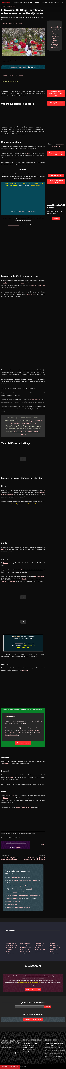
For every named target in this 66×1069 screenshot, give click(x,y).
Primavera (15, 23)
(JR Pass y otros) (14, 901)
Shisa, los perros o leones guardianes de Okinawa (9, 858)
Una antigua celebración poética (56, 26)
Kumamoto (6, 763)
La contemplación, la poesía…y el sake (55, 35)
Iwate (12, 795)
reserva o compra (20, 643)
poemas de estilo (37, 285)
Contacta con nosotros (13, 225)
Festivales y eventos (7, 75)
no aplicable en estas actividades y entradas (25, 211)
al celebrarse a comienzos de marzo (32, 570)
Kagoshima (24, 670)
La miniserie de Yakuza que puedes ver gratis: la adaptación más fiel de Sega (25, 947)
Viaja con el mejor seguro (18, 67)
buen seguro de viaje (33, 730)
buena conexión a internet (13, 732)
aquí (27, 889)
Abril (15, 75)
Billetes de (11, 904)
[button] (62, 2)
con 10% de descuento (23, 895)
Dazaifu (24, 579)
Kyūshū (3, 549)
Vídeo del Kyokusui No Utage (54, 40)
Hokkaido (11, 777)
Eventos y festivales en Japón (8, 6)
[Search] (47, 1007)
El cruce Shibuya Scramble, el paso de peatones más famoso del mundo (11, 947)
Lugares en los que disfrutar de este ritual (55, 45)
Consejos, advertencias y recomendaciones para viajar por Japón (54, 947)
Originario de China (55, 30)
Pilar (43, 844)
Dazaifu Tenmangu (39, 576)
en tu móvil (18, 907)
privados (17, 886)
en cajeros (25, 880)
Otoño (20, 23)
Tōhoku (5, 798)
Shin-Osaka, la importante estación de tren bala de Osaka (34, 858)
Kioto (43, 490)
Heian (28, 153)
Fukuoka (5, 563)
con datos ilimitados (17, 892)
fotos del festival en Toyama (24, 807)
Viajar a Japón (7, 23)
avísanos (18, 847)
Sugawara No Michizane (8, 581)
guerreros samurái (35, 400)
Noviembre (20, 75)
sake (22, 283)
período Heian (31, 294)
